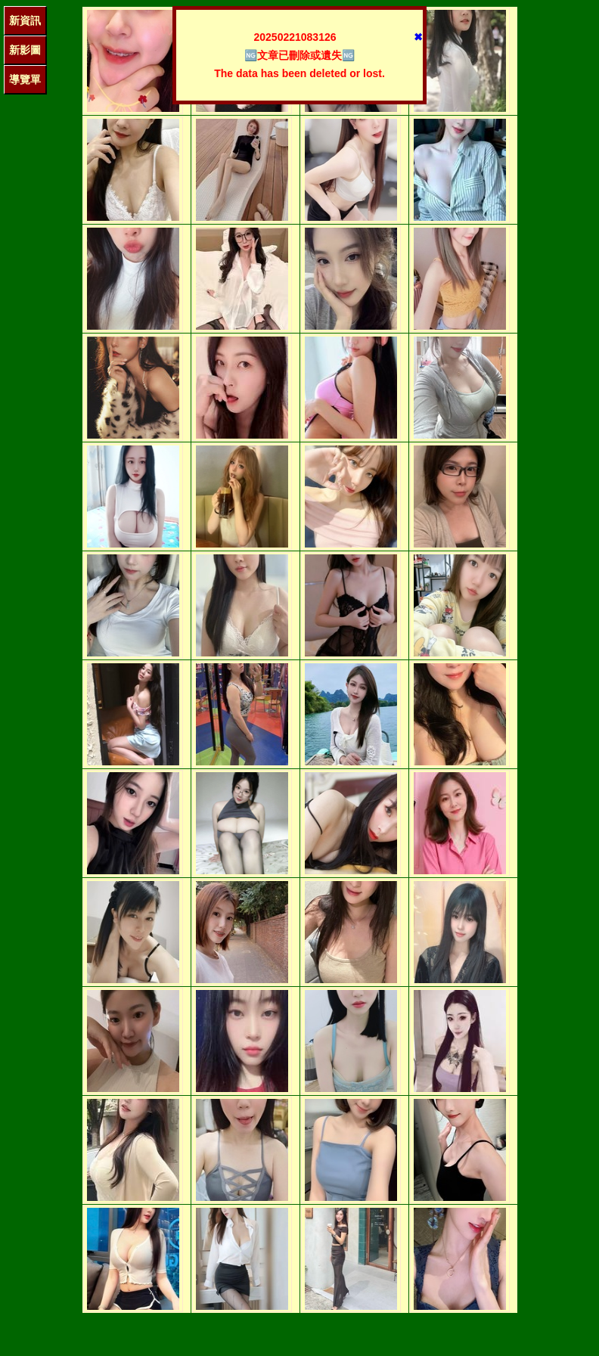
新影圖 (25, 50)
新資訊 (25, 20)
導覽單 (25, 79)
